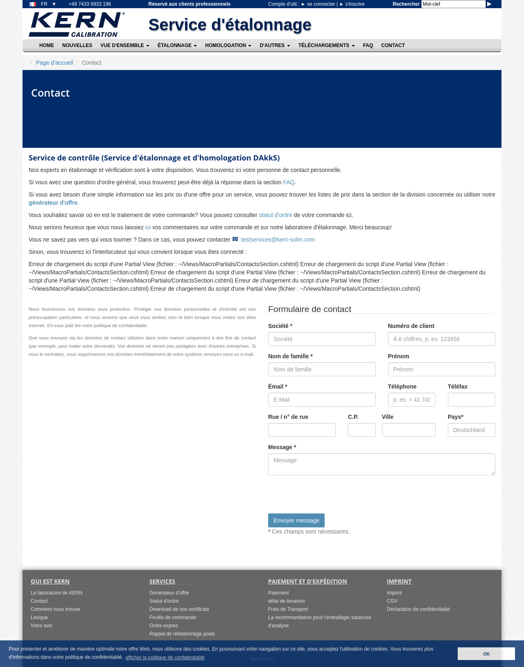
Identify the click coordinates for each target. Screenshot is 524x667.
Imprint (394, 593)
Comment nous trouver (56, 609)
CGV (392, 601)
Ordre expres (163, 626)
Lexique (39, 617)
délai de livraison (286, 601)
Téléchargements (326, 45)
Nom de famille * (290, 356)
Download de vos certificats (179, 609)
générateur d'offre (53, 202)
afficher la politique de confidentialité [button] (164, 657)
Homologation (228, 45)
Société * (280, 326)
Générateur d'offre (169, 593)
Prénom (398, 356)
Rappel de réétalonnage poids (182, 634)
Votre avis (41, 626)
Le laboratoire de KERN (57, 593)
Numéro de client (411, 326)
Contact (393, 45)
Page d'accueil (54, 62)
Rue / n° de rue (288, 417)
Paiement (278, 593)
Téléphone (402, 386)
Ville (388, 417)
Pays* (455, 417)
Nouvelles (77, 45)
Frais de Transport (288, 609)
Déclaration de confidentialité (418, 609)
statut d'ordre (275, 215)
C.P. (353, 417)
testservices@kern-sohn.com (278, 239)
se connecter (319, 4)
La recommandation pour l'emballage (308, 617)
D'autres (275, 45)
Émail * (277, 386)
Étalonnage (177, 45)
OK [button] (486, 653)
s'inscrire (351, 4)
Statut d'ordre (164, 601)
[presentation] (330, 497)
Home (46, 45)
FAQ (368, 45)
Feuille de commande (172, 617)
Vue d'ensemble (124, 45)
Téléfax (458, 386)
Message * (282, 447)
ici (148, 227)
